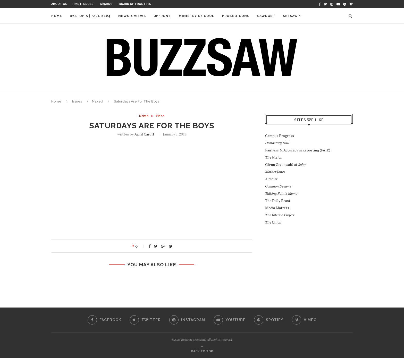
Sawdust (266, 16)
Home (56, 16)
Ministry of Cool (196, 16)
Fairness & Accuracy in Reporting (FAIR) (297, 150)
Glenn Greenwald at (286, 164)
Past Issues (84, 4)
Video (160, 116)
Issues (77, 101)
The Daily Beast (277, 200)
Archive (106, 4)
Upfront (162, 16)
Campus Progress (279, 135)
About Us (59, 4)
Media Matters (277, 207)
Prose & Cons (235, 16)
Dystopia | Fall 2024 (90, 16)
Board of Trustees (135, 4)
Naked (97, 101)
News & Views (132, 16)
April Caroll (144, 134)
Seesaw (290, 16)
